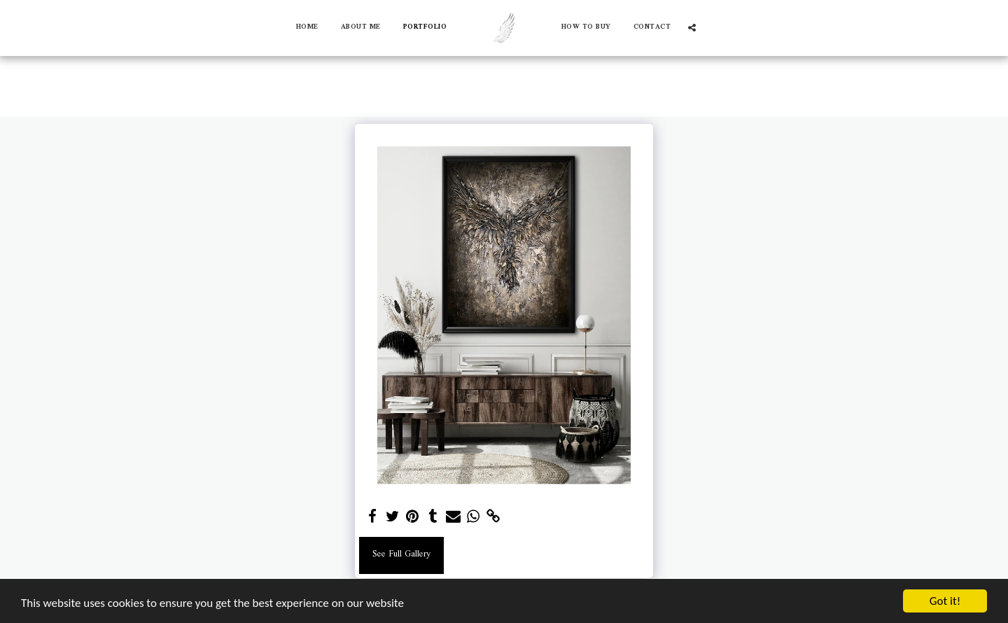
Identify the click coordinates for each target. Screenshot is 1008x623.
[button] (691, 27)
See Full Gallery (401, 554)
